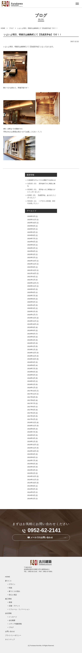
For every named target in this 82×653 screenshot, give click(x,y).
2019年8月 (31, 330)
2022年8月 (31, 267)
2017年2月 (31, 419)
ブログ (11, 28)
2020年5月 (31, 302)
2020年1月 (31, 314)
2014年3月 (31, 495)
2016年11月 (31, 425)
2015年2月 (31, 473)
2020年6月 (31, 299)
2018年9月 (31, 362)
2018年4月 (31, 378)
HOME (3, 28)
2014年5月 (31, 492)
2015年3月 (31, 470)
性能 (10, 588)
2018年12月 (31, 353)
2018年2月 (31, 384)
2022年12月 (31, 261)
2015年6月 (31, 464)
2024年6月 (31, 242)
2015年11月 (31, 448)
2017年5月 (31, 410)
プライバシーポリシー (13, 635)
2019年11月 (31, 321)
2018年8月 (31, 365)
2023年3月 (31, 254)
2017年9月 (31, 397)
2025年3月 (31, 232)
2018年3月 (31, 381)
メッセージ (13, 617)
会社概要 (12, 620)
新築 (10, 602)
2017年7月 (31, 403)
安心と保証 (13, 595)
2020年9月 (31, 289)
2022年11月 (31, 264)
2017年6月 (31, 406)
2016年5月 (31, 435)
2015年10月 (31, 451)
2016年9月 (31, 429)
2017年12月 (31, 391)
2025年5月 (31, 229)
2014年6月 (31, 489)
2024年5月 (31, 245)
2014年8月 (31, 486)
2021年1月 (31, 280)
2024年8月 (31, 235)
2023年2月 (31, 257)
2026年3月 (31, 216)
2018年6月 (31, 372)
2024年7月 (31, 238)
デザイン (12, 584)
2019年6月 (31, 334)
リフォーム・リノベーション (19, 609)
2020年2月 (31, 311)
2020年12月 (31, 283)
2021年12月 (31, 270)
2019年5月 (31, 337)
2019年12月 (31, 318)
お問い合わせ (10, 631)
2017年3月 (31, 416)
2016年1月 (31, 441)
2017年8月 (31, 400)
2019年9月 (31, 327)
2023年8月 (31, 251)
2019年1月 (31, 349)
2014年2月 (31, 498)
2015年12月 (31, 444)
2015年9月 (31, 454)
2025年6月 (31, 226)
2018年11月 (31, 356)
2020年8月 (31, 292)
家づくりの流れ (14, 591)
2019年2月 (31, 346)
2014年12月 (31, 476)
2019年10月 (31, 324)
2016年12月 (31, 422)
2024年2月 (31, 248)
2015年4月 (31, 467)
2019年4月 (31, 340)
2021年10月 (31, 273)
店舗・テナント (14, 606)
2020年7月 (31, 295)
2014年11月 (31, 479)
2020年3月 (31, 308)
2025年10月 (31, 223)
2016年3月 (31, 438)
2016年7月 (31, 432)
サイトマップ (10, 639)
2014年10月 (31, 483)
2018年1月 (31, 387)
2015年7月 (31, 460)
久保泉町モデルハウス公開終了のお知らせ (41, 180)
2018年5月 (31, 375)
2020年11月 (31, 286)
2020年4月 (31, 305)
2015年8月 (31, 457)
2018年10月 (31, 359)
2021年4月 (31, 276)
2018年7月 (31, 368)
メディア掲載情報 (15, 624)
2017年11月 (31, 394)
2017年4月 (31, 413)
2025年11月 (31, 219)
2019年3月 (31, 343)
